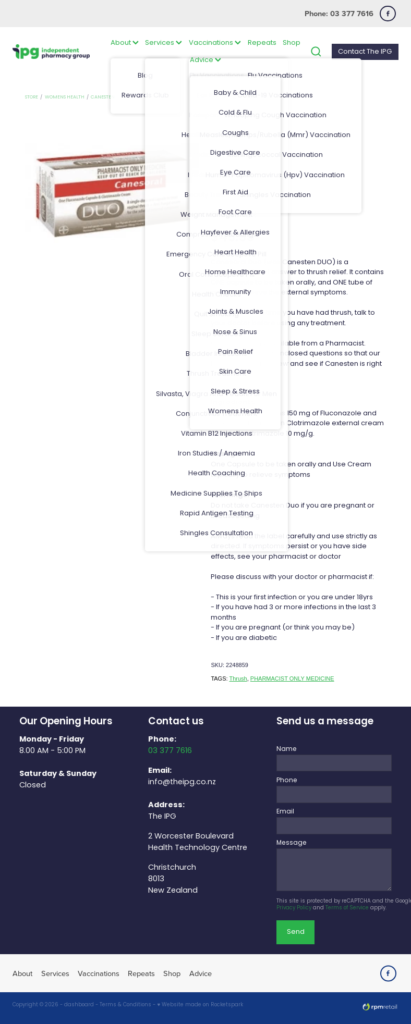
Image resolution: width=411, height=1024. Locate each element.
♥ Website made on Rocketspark (200, 1005)
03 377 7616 (170, 751)
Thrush (238, 678)
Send (296, 932)
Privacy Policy (293, 908)
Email (285, 812)
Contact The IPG (365, 51)
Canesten (103, 97)
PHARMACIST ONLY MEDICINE (292, 678)
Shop (291, 43)
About (125, 43)
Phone (286, 781)
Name (286, 749)
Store (31, 97)
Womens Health (64, 97)
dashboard (79, 1005)
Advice (205, 60)
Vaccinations (215, 43)
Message (291, 843)
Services (163, 43)
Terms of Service (347, 908)
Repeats (262, 43)
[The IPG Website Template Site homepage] (51, 52)
